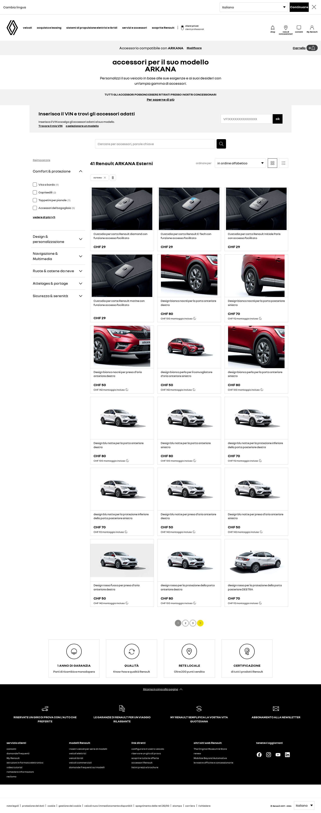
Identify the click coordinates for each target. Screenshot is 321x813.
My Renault (13, 758)
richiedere (204, 805)
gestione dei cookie (70, 806)
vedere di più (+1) (44, 217)
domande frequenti (18, 753)
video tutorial (14, 767)
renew (197, 753)
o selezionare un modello (82, 125)
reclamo (11, 776)
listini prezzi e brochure (144, 767)
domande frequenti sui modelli (87, 767)
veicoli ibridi (76, 758)
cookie (51, 805)
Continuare (299, 7)
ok (278, 119)
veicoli (27, 27)
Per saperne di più (160, 99)
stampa (177, 805)
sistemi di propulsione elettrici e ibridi (91, 27)
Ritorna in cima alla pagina (160, 689)
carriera (190, 805)
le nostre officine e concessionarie (213, 762)
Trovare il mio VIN (50, 125)
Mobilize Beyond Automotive (210, 758)
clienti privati (192, 26)
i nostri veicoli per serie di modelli (88, 748)
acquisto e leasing (49, 27)
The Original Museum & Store (210, 748)
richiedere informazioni (20, 771)
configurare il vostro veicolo (147, 748)
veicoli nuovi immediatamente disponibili (108, 805)
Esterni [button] (98, 177)
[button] (99, 177)
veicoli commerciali (80, 762)
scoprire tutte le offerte (145, 758)
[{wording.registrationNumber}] (246, 119)
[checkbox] (35, 185)
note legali (13, 805)
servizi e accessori (134, 27)
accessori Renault (142, 762)
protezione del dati (33, 805)
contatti (11, 748)
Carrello (299, 48)
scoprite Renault (163, 27)
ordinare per (203, 163)
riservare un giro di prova (146, 753)
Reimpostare (41, 160)
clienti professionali (194, 29)
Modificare (194, 48)
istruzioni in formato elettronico (25, 762)
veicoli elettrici (77, 753)
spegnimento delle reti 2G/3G (152, 805)
